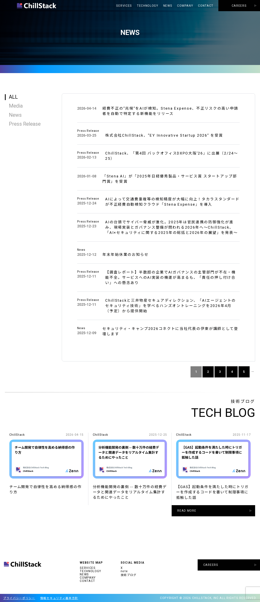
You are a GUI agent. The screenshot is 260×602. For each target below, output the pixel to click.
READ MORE (186, 514)
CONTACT (205, 5)
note (124, 571)
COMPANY (185, 5)
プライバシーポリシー (19, 598)
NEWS (167, 5)
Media (16, 106)
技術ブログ (128, 575)
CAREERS (239, 5)
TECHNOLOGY (147, 5)
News (15, 115)
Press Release (25, 124)
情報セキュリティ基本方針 (59, 598)
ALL (13, 97)
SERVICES (124, 5)
